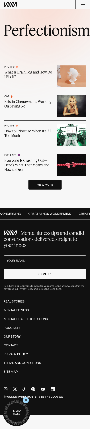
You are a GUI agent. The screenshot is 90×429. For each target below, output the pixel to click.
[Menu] (82, 4)
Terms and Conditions (49, 289)
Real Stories (14, 301)
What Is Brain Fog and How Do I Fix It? (28, 74)
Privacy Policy (26, 289)
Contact (11, 345)
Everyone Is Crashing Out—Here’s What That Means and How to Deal (26, 165)
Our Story (12, 336)
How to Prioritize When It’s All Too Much (28, 133)
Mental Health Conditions (26, 319)
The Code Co (54, 396)
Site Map (11, 371)
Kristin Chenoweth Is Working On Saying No (28, 103)
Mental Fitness (16, 310)
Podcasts (12, 327)
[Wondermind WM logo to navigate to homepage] (10, 4)
